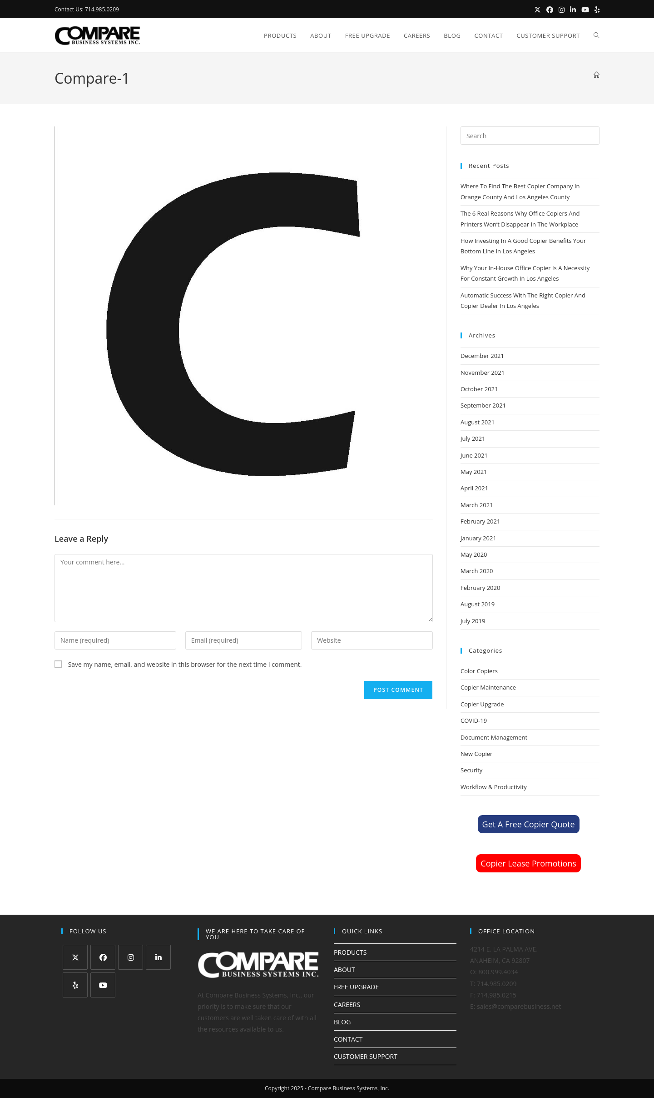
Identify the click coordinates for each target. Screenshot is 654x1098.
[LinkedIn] (158, 957)
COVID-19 (474, 720)
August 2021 (478, 422)
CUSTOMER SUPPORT (365, 1056)
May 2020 (474, 554)
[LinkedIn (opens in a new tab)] (573, 9)
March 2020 (477, 571)
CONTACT (348, 1039)
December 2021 (482, 356)
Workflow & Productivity (494, 787)
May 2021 (474, 472)
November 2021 (483, 372)
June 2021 (474, 455)
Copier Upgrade (482, 704)
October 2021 (479, 389)
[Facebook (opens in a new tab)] (550, 9)
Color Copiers (479, 671)
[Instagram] (130, 957)
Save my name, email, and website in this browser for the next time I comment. (185, 664)
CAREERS (347, 1004)
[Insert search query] (530, 135)
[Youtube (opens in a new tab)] (585, 9)
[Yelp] (75, 984)
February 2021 (480, 521)
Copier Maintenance (488, 687)
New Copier (476, 754)
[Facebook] (102, 957)
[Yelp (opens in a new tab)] (596, 9)
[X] (75, 957)
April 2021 (474, 488)
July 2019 (473, 621)
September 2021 (483, 405)
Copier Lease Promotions (528, 863)
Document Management (494, 737)
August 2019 (478, 604)
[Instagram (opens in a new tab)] (561, 9)
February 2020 (480, 588)
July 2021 (473, 438)
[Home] (597, 75)
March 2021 (477, 505)
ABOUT (344, 969)
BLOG (342, 1021)
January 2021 (478, 538)
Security (471, 770)
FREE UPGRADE (356, 986)
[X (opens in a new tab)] (537, 9)
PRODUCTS (350, 952)
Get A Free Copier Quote (528, 824)
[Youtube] (102, 984)
